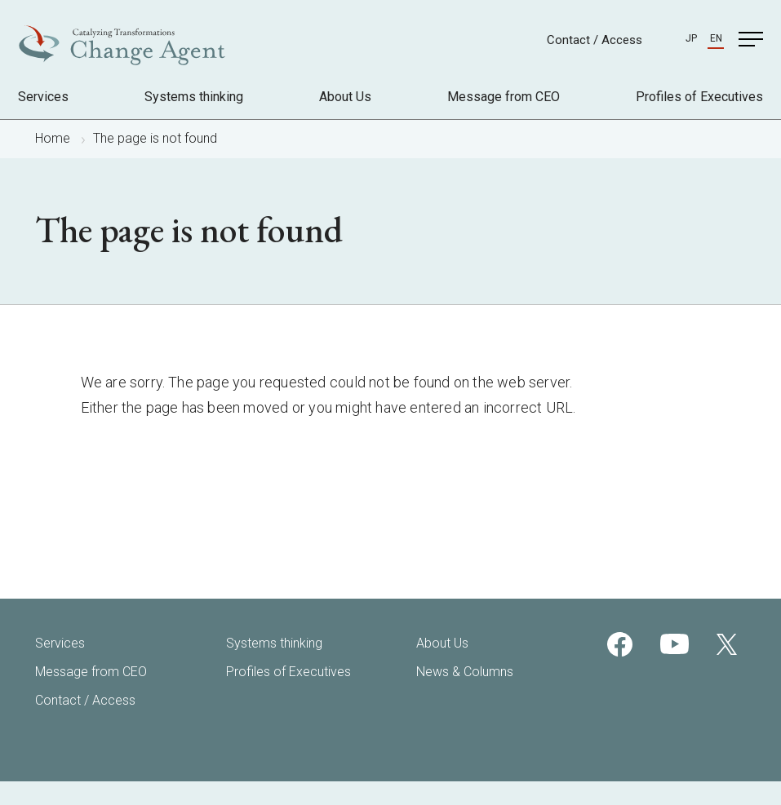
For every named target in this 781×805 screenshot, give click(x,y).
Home (52, 138)
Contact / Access (594, 40)
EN (716, 38)
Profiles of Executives (699, 96)
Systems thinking (193, 96)
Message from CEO (503, 96)
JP (691, 38)
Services (43, 96)
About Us (345, 96)
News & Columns (464, 671)
